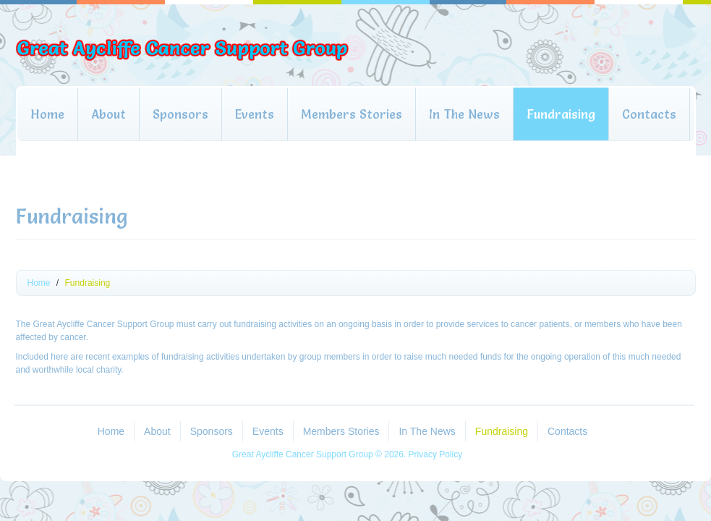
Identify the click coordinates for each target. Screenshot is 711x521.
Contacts (649, 114)
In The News (464, 114)
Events (254, 114)
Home (47, 114)
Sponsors (180, 114)
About (108, 114)
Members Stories (351, 114)
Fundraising (561, 114)
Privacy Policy (436, 454)
